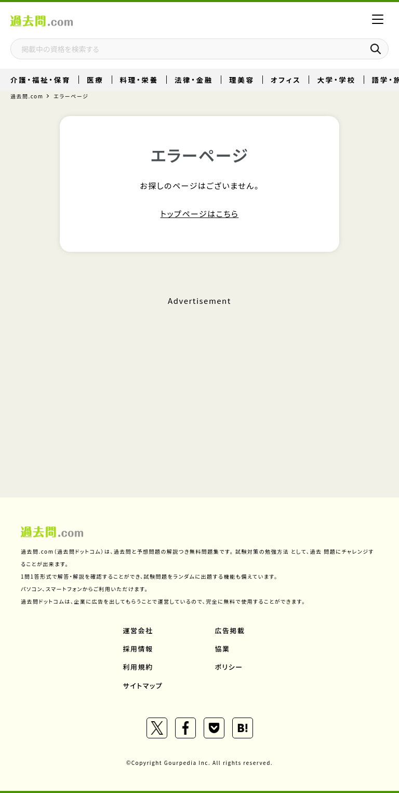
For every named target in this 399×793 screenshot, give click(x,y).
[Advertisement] (199, 382)
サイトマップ (143, 685)
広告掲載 (230, 630)
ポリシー (229, 667)
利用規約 (138, 667)
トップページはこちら (200, 213)
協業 (222, 649)
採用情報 (138, 649)
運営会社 (138, 630)
